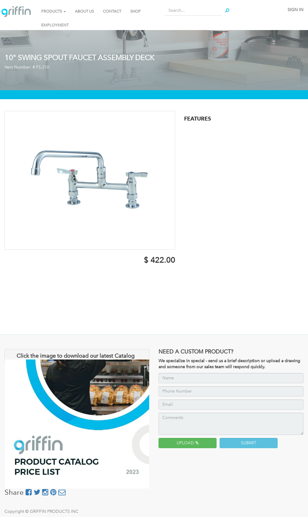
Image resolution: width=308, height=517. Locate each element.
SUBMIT (248, 442)
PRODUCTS (53, 11)
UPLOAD (188, 442)
